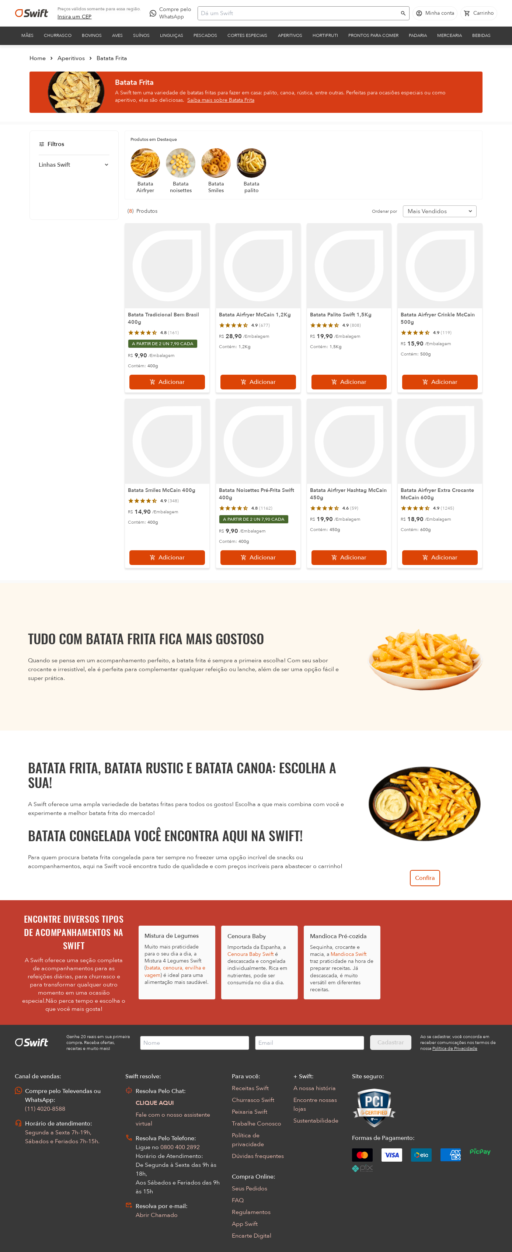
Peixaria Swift (249, 1112)
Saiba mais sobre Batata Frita (220, 100)
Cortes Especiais (247, 35)
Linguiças (171, 35)
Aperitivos (290, 35)
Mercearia (449, 35)
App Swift (245, 1224)
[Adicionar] (167, 382)
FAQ (238, 1200)
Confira (425, 878)
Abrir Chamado (157, 1215)
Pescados (205, 35)
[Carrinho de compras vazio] (478, 13)
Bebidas (481, 35)
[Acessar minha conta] (434, 13)
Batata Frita (112, 58)
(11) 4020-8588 (45, 1109)
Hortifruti (325, 35)
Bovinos (92, 35)
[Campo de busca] (299, 13)
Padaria (418, 35)
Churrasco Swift (253, 1100)
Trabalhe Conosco (256, 1124)
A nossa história (314, 1088)
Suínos (141, 35)
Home (37, 58)
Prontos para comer (373, 35)
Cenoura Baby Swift (250, 954)
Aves (117, 35)
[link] (75, 17)
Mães (27, 35)
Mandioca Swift (348, 954)
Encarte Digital (251, 1236)
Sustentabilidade (315, 1121)
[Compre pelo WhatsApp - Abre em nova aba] (172, 13)
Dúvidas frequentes (258, 1156)
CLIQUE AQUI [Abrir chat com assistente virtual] (155, 1103)
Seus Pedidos (249, 1189)
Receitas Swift (250, 1088)
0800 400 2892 (180, 1147)
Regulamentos (251, 1212)
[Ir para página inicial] (32, 13)
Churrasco (58, 35)
